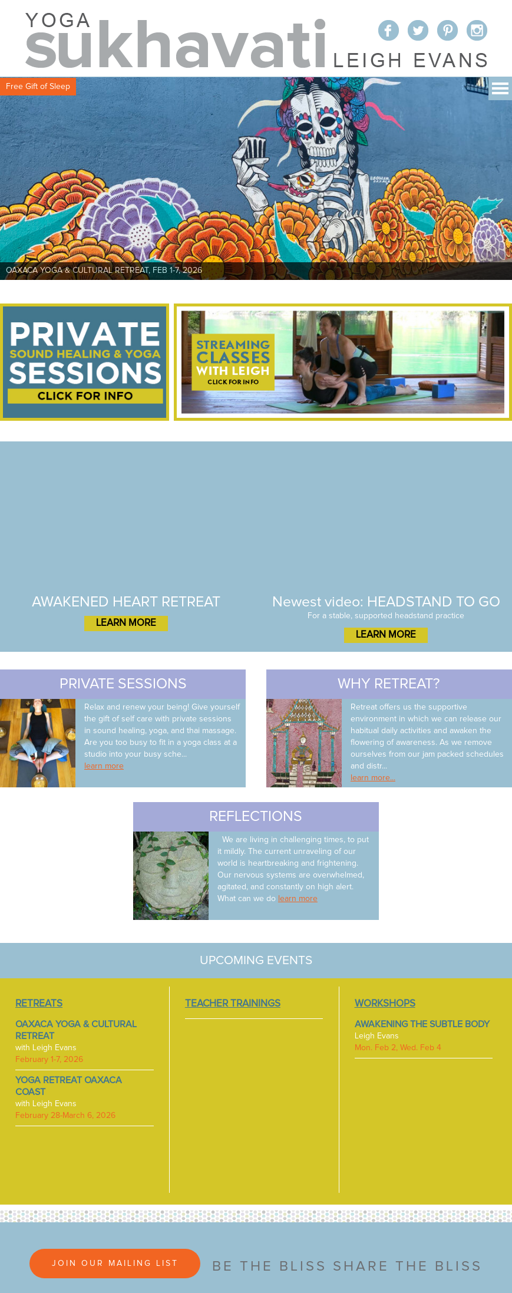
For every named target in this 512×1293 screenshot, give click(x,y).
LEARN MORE (126, 623)
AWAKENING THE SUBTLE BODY (422, 1024)
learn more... (373, 778)
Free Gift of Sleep (38, 87)
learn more (104, 766)
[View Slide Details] (256, 178)
